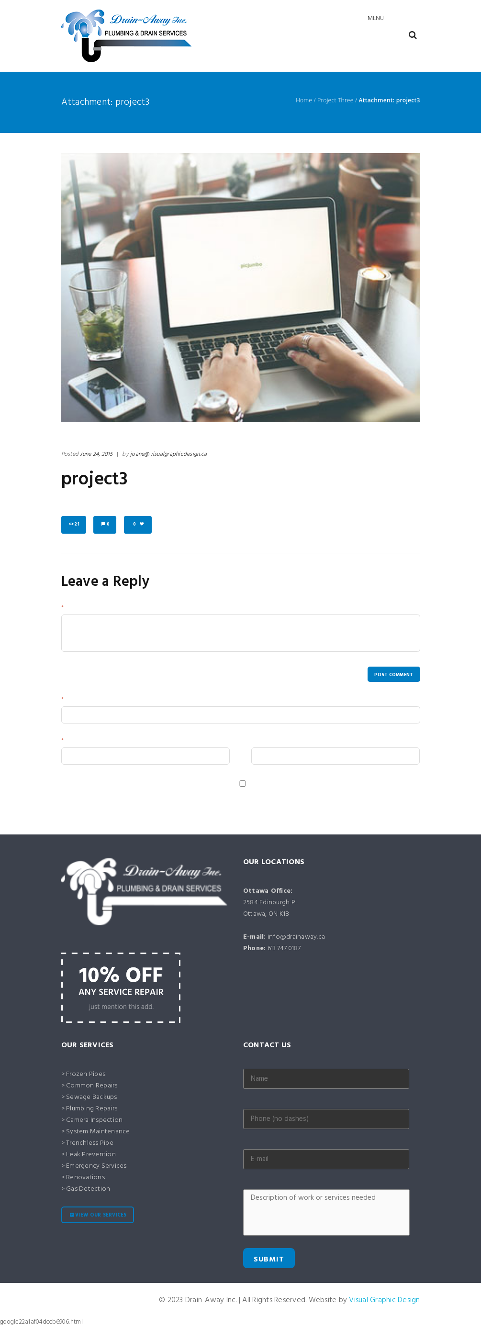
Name (73, 701)
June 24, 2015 (96, 454)
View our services (100, 1215)
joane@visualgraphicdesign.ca (168, 454)
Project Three (335, 100)
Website (262, 742)
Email (72, 742)
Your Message (84, 609)
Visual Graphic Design (384, 1300)
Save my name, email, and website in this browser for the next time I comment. (169, 794)
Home (304, 100)
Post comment (393, 675)
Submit (269, 1259)
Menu (376, 18)
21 (76, 524)
